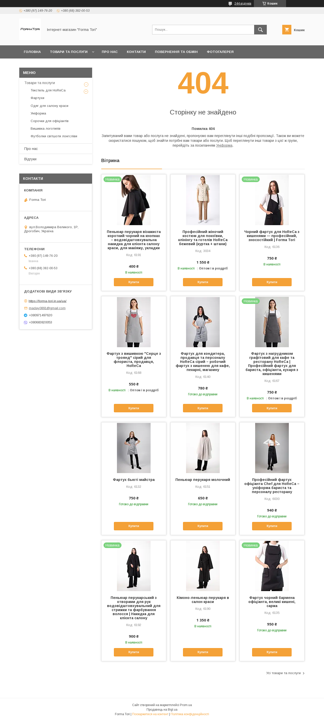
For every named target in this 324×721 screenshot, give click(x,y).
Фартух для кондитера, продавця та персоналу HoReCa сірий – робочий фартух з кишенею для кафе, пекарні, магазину (203, 362)
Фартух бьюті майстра (134, 480)
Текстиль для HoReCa (48, 90)
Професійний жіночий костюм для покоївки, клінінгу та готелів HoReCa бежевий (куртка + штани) (203, 238)
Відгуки (30, 159)
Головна (32, 52)
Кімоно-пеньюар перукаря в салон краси (203, 600)
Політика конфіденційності (190, 714)
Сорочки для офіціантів (50, 121)
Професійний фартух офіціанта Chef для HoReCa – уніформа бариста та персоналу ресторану (271, 486)
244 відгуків (242, 3)
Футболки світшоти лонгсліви (54, 136)
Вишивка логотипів (45, 128)
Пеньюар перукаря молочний (202, 480)
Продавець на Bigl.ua (162, 709)
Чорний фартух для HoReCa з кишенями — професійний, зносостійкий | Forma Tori (271, 236)
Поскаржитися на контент (150, 714)
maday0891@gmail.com (47, 308)
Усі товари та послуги (283, 673)
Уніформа (224, 145)
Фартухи (37, 98)
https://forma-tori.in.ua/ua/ (48, 301)
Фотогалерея (220, 52)
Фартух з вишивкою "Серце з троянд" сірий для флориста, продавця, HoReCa (134, 360)
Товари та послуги (69, 52)
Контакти (136, 52)
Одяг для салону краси (49, 106)
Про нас (110, 52)
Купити (133, 282)
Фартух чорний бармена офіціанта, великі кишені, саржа (271, 602)
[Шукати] (260, 29)
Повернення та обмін (176, 52)
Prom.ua (186, 705)
